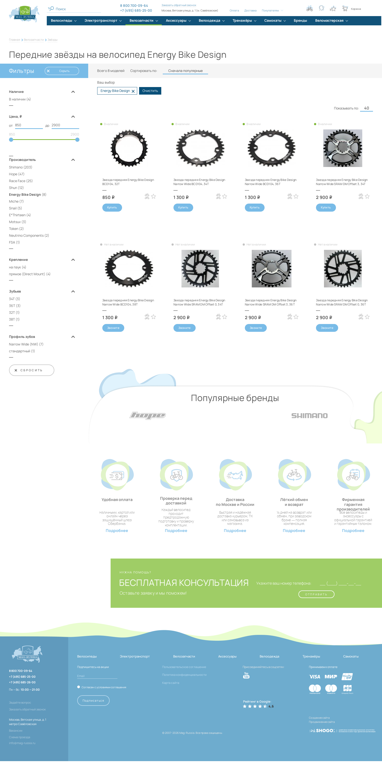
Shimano (16, 168)
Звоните (113, 334)
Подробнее (117, 545)
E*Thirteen (17, 216)
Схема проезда (19, 752)
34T (12, 299)
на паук (15, 268)
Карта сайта (170, 697)
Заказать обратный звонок (178, 5)
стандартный (19, 352)
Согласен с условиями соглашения (104, 702)
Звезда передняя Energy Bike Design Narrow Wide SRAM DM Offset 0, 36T (340, 307)
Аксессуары (227, 671)
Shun (13, 188)
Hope (13, 175)
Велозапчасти (34, 40)
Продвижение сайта (322, 735)
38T (12, 320)
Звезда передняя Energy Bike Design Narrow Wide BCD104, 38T (126, 307)
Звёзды (52, 40)
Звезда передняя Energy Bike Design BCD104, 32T (126, 181)
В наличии (17, 99)
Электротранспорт (135, 671)
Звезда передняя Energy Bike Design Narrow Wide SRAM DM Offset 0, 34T (197, 307)
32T (12, 313)
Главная (14, 40)
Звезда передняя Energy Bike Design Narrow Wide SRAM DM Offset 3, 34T (340, 183)
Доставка (250, 10)
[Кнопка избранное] (332, 8)
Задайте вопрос (20, 717)
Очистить (150, 90)
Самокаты (351, 671)
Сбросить (28, 371)
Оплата (234, 10)
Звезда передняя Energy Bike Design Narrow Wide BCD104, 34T (200, 181)
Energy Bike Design (25, 195)
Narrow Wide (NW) (23, 345)
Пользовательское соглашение (184, 682)
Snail (13, 209)
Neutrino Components (26, 236)
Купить (112, 208)
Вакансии (15, 745)
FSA (12, 243)
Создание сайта (319, 732)
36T (12, 306)
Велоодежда (269, 671)
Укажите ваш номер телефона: (276, 598)
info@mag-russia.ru (22, 758)
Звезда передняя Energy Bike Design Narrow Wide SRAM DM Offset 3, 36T (269, 307)
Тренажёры (311, 671)
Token (13, 229)
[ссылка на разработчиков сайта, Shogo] (342, 742)
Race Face (17, 181)
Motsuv (15, 222)
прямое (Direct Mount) (27, 275)
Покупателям (269, 10)
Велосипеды (87, 671)
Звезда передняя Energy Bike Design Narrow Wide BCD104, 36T (269, 183)
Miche (14, 202)
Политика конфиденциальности (184, 690)
